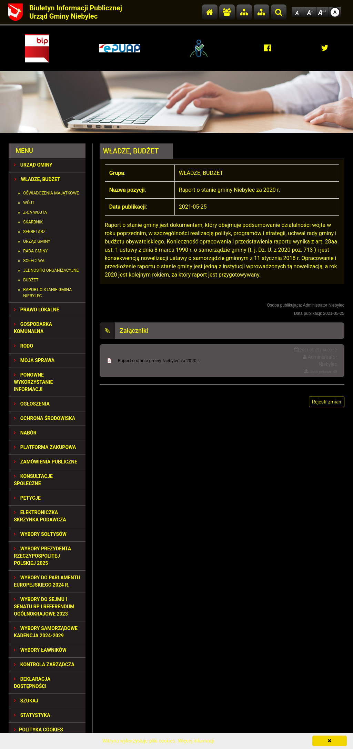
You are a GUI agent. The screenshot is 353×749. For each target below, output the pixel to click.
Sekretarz (34, 231)
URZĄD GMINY (33, 165)
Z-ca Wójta (35, 212)
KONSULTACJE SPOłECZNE (33, 479)
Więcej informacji (196, 740)
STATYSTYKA (32, 715)
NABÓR (25, 433)
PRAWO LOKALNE (36, 309)
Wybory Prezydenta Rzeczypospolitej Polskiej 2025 (42, 556)
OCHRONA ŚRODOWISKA (44, 418)
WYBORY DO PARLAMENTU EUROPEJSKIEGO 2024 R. (47, 581)
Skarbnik (33, 222)
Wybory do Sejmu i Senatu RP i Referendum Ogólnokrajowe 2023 (44, 607)
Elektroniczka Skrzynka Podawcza (40, 516)
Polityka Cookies (38, 729)
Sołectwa (33, 260)
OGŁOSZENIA (32, 404)
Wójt (28, 202)
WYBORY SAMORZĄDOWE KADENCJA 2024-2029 (46, 632)
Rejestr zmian (326, 402)
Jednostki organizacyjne (51, 270)
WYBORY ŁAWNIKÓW (40, 650)
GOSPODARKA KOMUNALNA (33, 327)
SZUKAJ (26, 700)
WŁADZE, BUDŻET (37, 179)
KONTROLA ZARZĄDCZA (44, 664)
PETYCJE (27, 498)
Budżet (30, 280)
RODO (23, 346)
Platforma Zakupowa (45, 447)
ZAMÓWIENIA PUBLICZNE (45, 462)
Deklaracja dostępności (32, 682)
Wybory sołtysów (40, 534)
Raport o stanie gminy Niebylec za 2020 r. (159, 360)
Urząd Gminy (36, 241)
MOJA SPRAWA (34, 360)
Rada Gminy (35, 251)
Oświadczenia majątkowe (51, 193)
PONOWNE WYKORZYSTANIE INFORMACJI (33, 382)
